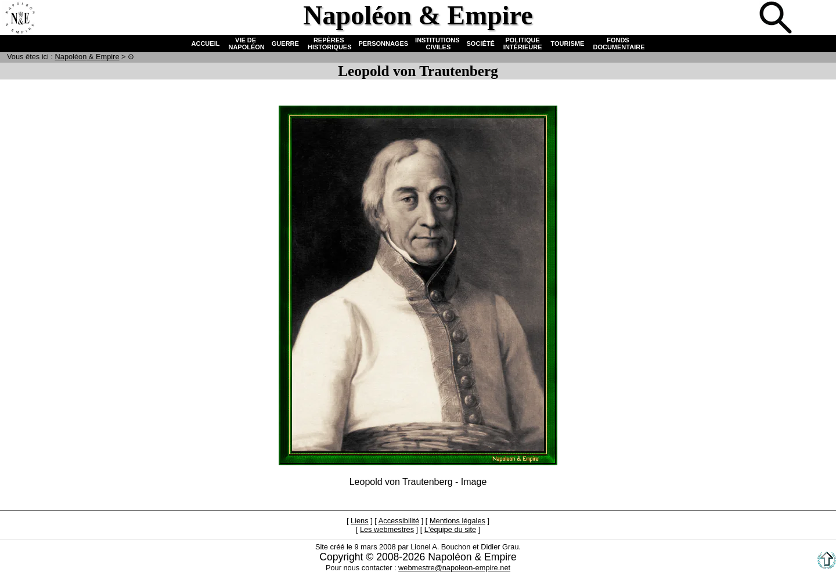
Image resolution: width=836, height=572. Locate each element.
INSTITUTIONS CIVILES (437, 43)
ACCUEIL (206, 43)
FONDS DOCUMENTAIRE (617, 43)
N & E (87, 56)
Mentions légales (457, 520)
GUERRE (285, 43)
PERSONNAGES (384, 43)
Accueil (19, 18)
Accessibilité (399, 520)
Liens (360, 520)
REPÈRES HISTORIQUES (329, 43)
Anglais (815, 18)
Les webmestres (387, 529)
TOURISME (568, 43)
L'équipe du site (450, 529)
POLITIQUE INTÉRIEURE (523, 43)
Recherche (776, 18)
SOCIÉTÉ (481, 43)
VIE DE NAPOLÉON (245, 43)
